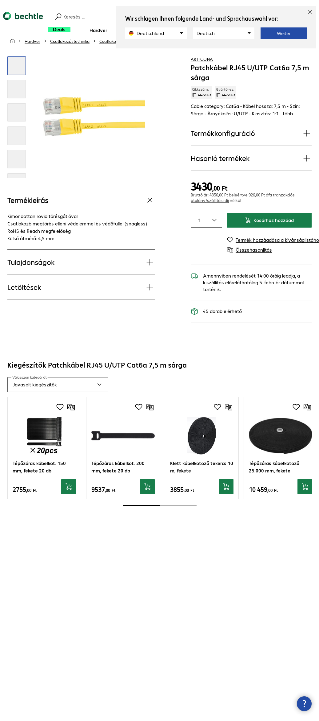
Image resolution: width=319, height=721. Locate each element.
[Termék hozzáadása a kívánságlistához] (294, 55)
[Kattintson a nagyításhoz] (16, 80)
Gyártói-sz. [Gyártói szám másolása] (225, 107)
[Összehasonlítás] (307, 55)
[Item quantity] (198, 235)
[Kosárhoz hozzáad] (68, 501)
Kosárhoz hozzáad (269, 235)
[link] (203, 56)
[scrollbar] (160, 520)
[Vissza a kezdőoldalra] (23, 25)
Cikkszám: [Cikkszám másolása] (201, 107)
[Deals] (59, 29)
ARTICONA (202, 73)
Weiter (283, 33)
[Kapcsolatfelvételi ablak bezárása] (304, 703)
